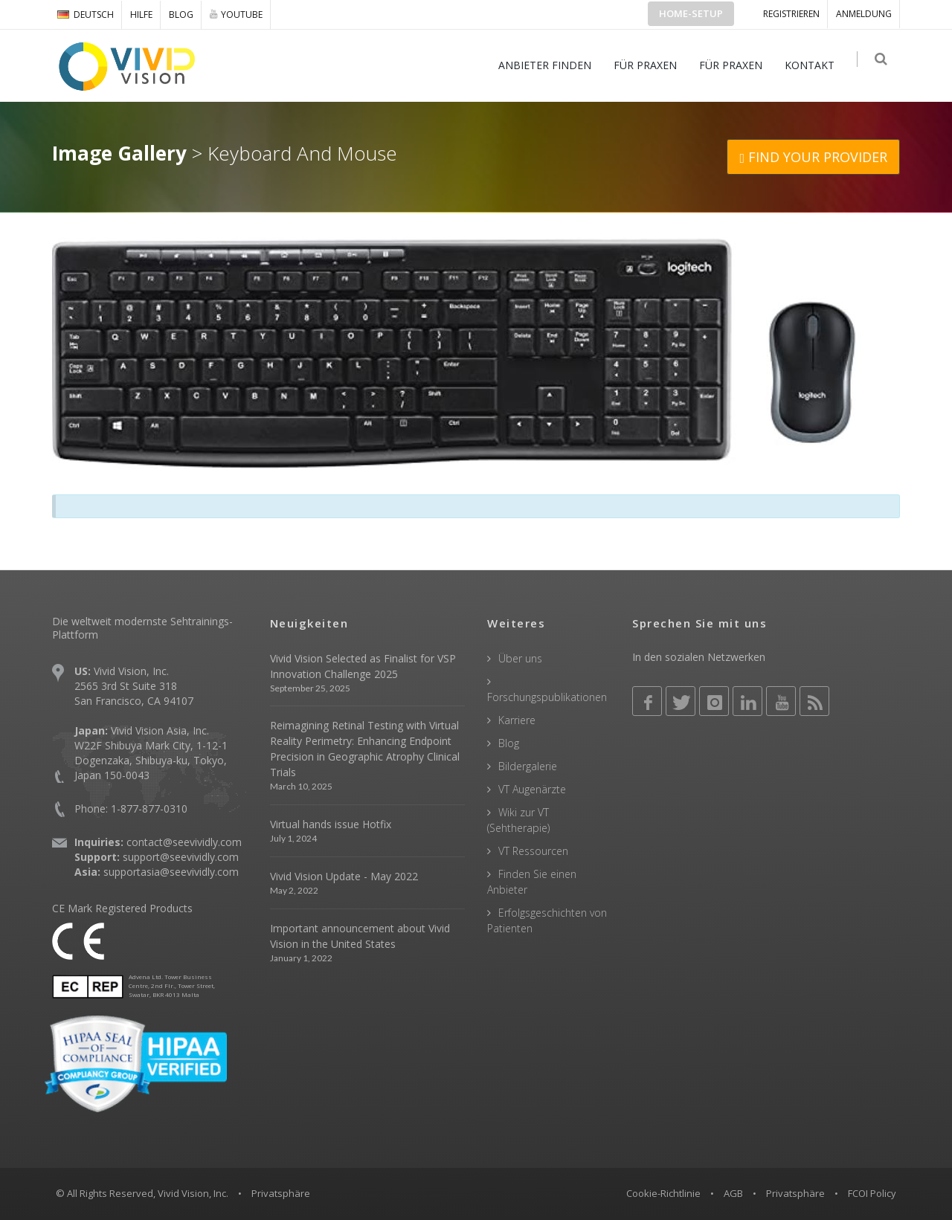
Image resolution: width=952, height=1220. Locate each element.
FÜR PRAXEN (649, 65)
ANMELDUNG (864, 13)
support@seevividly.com (181, 857)
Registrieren (791, 13)
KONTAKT (814, 65)
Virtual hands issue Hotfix (330, 824)
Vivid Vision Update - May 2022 (344, 876)
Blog (181, 14)
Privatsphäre (795, 1193)
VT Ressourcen (533, 851)
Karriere (517, 720)
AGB (733, 1193)
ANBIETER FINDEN (549, 65)
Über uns (520, 658)
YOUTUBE (236, 14)
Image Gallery (119, 153)
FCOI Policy (872, 1193)
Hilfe (141, 14)
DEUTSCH (85, 14)
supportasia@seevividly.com (171, 872)
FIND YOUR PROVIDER (813, 157)
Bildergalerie (527, 766)
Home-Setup (691, 13)
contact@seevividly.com (184, 842)
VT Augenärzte (532, 789)
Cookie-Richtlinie (663, 1193)
